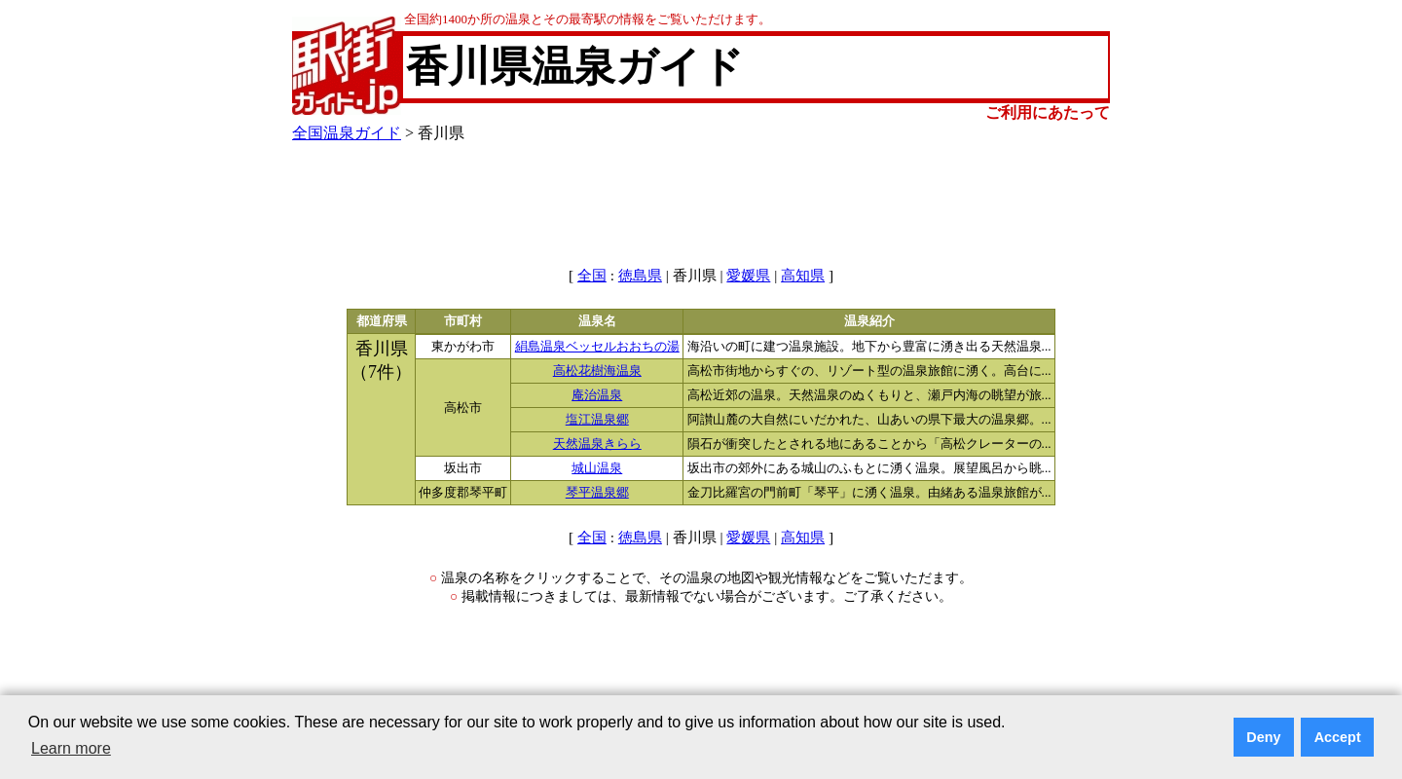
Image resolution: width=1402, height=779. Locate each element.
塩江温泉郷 (597, 420)
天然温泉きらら (597, 444)
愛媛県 (748, 275)
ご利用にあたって (1047, 112)
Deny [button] (1263, 737)
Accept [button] (1337, 737)
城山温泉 (597, 468)
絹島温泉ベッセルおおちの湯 (597, 346)
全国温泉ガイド (346, 133)
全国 (592, 275)
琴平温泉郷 (597, 493)
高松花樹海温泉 (597, 371)
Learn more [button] (71, 748)
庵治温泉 (597, 395)
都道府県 (381, 321)
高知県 (803, 275)
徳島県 (640, 275)
